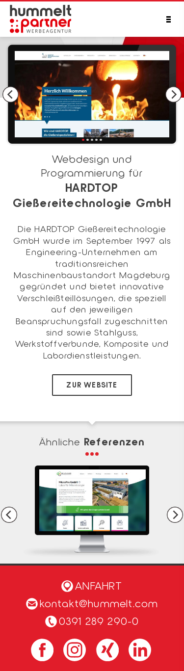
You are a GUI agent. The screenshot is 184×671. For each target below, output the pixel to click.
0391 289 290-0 (99, 620)
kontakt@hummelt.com (92, 602)
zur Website (91, 384)
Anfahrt (91, 585)
